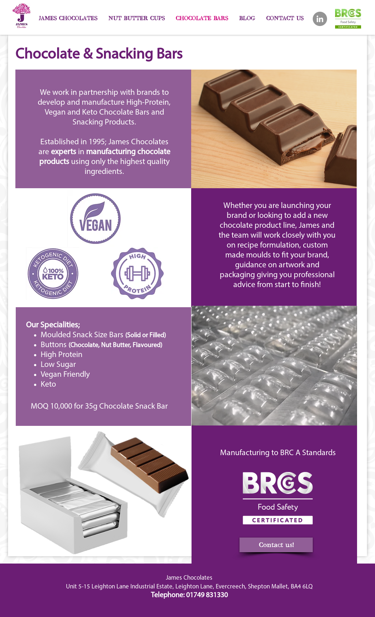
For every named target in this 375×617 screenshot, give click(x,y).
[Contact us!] (276, 545)
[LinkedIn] (320, 19)
